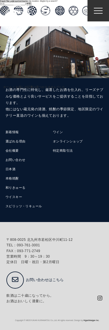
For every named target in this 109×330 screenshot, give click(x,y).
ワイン (58, 132)
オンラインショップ (68, 141)
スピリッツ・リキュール (24, 206)
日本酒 (10, 169)
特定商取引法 (63, 150)
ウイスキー (14, 197)
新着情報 (12, 132)
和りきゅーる (16, 187)
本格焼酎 (12, 178)
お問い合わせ (16, 160)
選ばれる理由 (16, 141)
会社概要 (12, 150)
